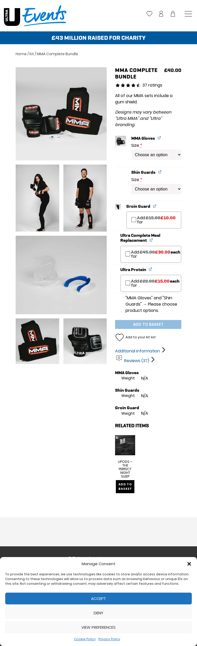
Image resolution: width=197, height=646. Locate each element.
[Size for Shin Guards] (156, 189)
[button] (189, 563)
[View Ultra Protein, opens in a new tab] (150, 269)
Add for (153, 221)
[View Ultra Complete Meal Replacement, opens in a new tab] (151, 240)
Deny (98, 613)
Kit (31, 54)
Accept (98, 598)
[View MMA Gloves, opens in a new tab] (159, 138)
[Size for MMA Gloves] (156, 155)
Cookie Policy (85, 639)
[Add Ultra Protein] (127, 283)
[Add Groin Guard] (133, 220)
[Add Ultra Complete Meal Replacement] (127, 254)
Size (136, 145)
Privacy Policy (109, 639)
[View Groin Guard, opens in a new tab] (155, 206)
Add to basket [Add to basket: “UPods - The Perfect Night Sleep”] (126, 488)
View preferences (98, 627)
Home (21, 54)
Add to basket (148, 324)
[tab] (140, 351)
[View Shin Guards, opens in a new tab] (160, 172)
